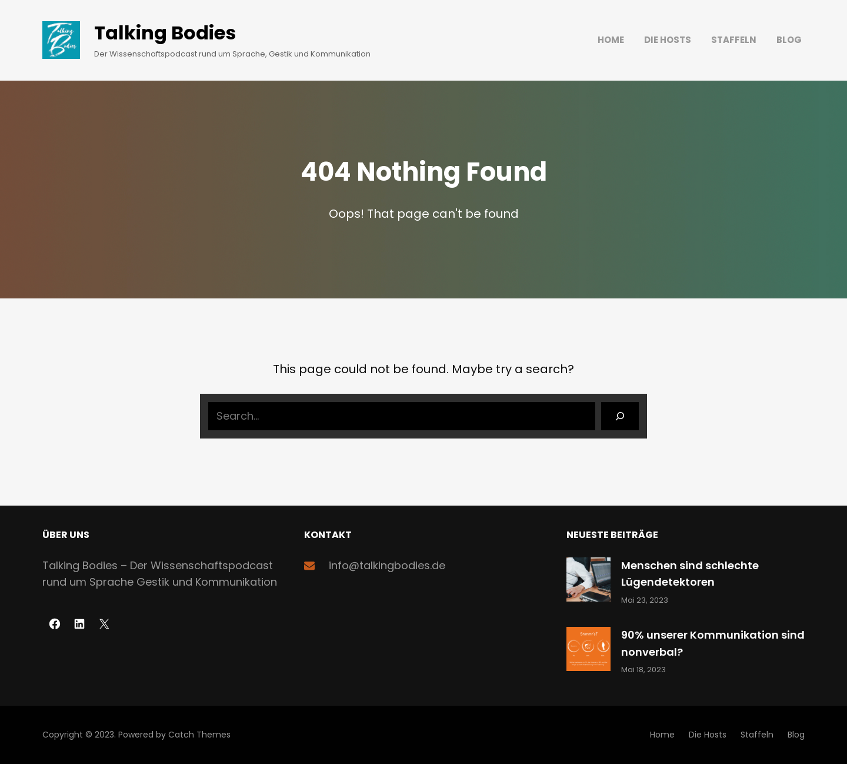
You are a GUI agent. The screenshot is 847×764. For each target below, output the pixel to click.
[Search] (620, 416)
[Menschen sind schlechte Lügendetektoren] (588, 581)
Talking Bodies (165, 32)
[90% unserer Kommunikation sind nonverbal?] (588, 651)
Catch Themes (199, 734)
